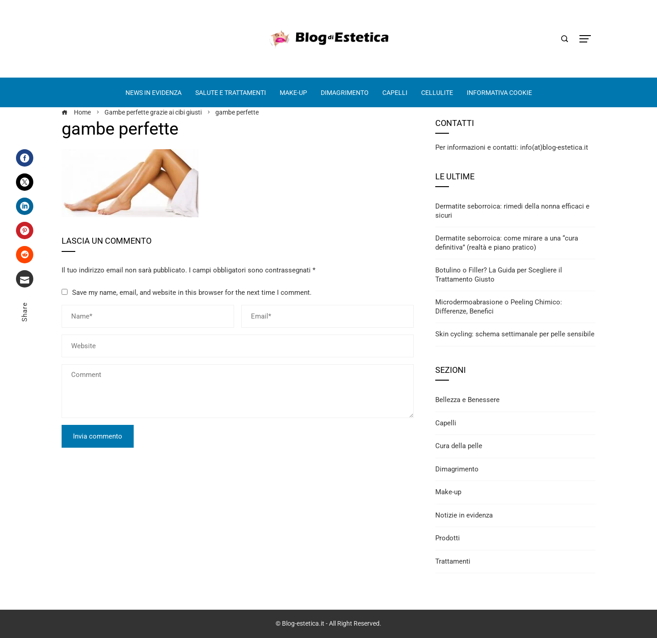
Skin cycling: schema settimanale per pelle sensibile (514, 334)
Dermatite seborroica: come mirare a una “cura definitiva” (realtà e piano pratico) (506, 242)
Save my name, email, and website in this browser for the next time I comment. (192, 292)
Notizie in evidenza (464, 515)
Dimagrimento (457, 469)
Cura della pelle (458, 446)
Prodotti (447, 538)
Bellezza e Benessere (467, 400)
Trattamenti (452, 561)
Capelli (445, 423)
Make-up (448, 492)
